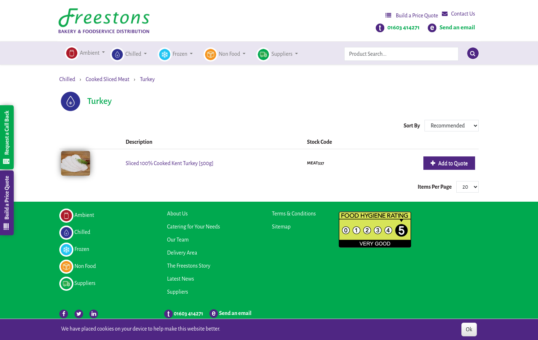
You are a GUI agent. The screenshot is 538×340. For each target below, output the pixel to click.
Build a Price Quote (411, 15)
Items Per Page (435, 187)
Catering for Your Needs (193, 227)
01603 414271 (403, 27)
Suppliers (177, 292)
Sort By (412, 126)
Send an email (457, 27)
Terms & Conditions (294, 214)
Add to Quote (452, 163)
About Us (177, 214)
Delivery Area (182, 253)
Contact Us (458, 14)
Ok (469, 329)
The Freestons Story (188, 266)
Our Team (178, 240)
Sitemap (281, 227)
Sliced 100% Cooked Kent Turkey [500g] (169, 163)
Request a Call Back (6, 137)
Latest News (180, 279)
